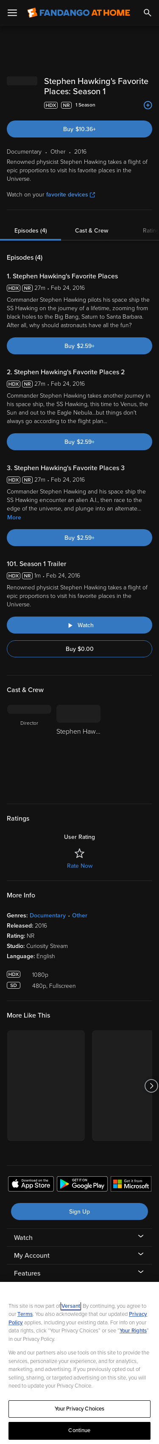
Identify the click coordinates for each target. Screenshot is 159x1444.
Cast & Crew (91, 230)
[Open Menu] (12, 12)
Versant (70, 1306)
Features (27, 1273)
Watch (23, 1238)
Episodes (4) (30, 230)
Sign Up (79, 1211)
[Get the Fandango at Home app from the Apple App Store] (31, 1185)
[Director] (29, 748)
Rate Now (79, 865)
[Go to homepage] (79, 12)
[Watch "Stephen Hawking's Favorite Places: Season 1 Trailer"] (79, 625)
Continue (79, 1430)
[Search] (147, 12)
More (14, 517)
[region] (79, 1363)
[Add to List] (148, 105)
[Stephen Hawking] (78, 748)
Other (79, 915)
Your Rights (133, 1330)
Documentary (48, 915)
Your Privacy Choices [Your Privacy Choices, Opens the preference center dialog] (80, 1408)
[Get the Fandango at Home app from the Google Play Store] (82, 1185)
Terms (25, 1314)
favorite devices (70, 194)
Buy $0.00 (80, 649)
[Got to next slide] (151, 1085)
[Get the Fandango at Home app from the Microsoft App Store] (131, 1185)
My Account (32, 1255)
